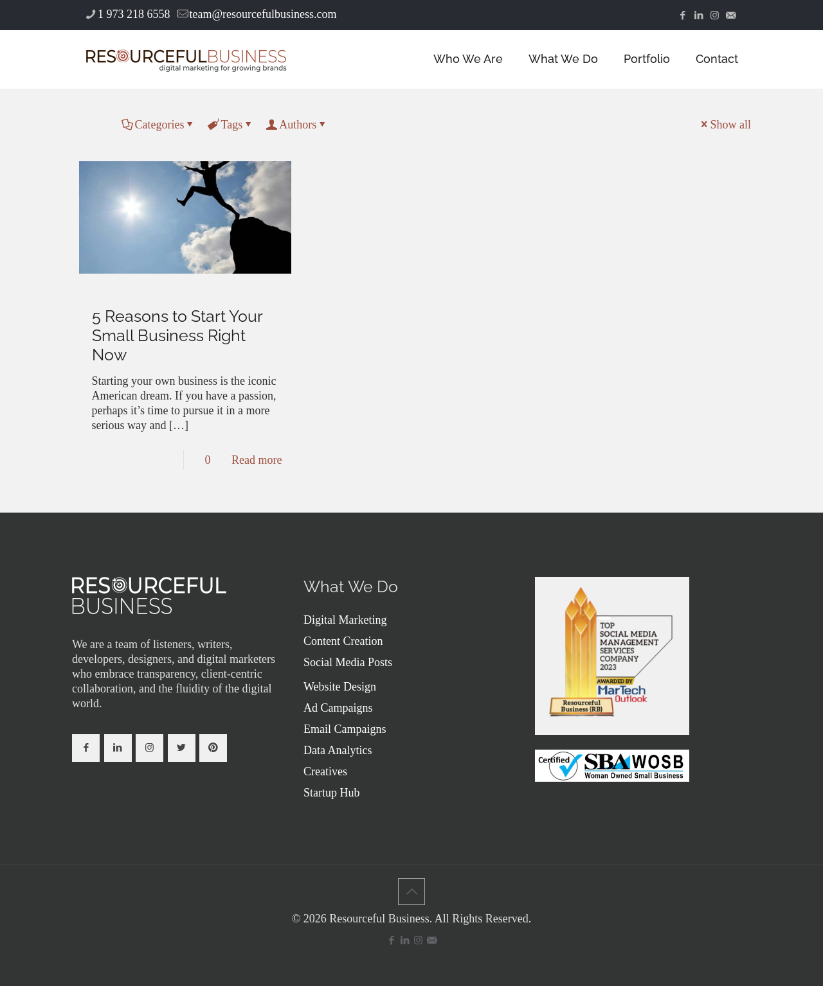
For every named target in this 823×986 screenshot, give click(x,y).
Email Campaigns (344, 729)
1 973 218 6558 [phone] (134, 14)
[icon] (731, 15)
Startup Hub (331, 792)
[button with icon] (86, 748)
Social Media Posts (347, 662)
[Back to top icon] (411, 891)
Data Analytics (337, 750)
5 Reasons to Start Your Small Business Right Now (177, 335)
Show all (724, 124)
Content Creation (343, 641)
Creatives (325, 771)
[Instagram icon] (714, 15)
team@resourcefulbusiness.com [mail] (263, 14)
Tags (230, 124)
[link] (149, 595)
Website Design (339, 686)
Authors (297, 124)
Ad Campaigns (338, 707)
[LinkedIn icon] (698, 15)
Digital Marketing (344, 619)
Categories (159, 124)
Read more (256, 459)
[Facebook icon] (682, 15)
